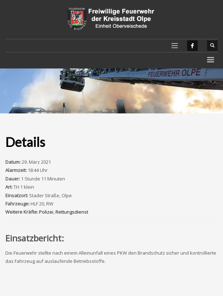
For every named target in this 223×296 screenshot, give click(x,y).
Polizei (46, 212)
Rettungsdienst (71, 212)
